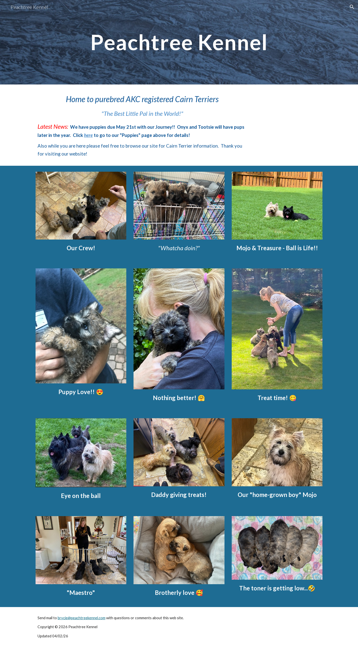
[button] (352, 7)
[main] (179, 42)
